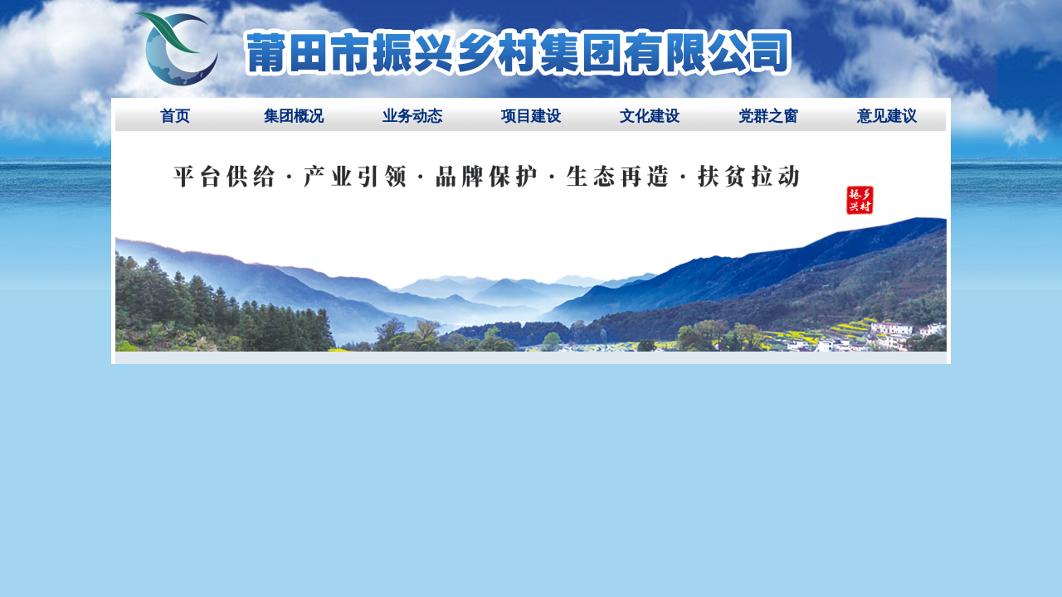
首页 (175, 116)
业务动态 (412, 116)
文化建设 (650, 116)
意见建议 (887, 116)
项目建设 (531, 116)
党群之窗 (768, 116)
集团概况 (294, 116)
